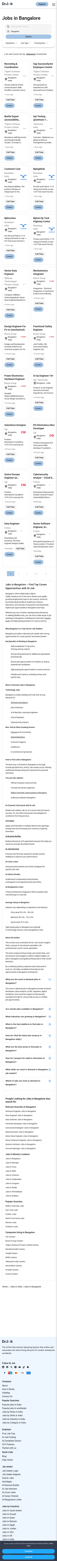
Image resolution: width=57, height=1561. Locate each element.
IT (25, 602)
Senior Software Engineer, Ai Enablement (41, 527)
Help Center (7, 1460)
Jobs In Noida (11, 1187)
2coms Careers (11, 1274)
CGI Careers (10, 1237)
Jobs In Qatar (8, 1517)
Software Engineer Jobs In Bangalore (20, 1111)
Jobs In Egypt (8, 1525)
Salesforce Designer (15, 425)
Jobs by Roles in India (12, 1412)
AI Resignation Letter (12, 1499)
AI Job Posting (9, 1437)
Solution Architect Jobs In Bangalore (20, 1144)
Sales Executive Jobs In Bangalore (19, 1132)
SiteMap (6, 1393)
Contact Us (7, 1396)
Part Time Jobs (11, 1210)
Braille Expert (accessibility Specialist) (11, 119)
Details (9, 106)
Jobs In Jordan (9, 1528)
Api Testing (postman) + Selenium (39, 119)
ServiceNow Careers (13, 1266)
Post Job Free (8, 1433)
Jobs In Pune (10, 1167)
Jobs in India (8, 1539)
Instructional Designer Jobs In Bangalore (22, 1128)
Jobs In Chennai (12, 1175)
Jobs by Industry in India (13, 1419)
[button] (28, 1551)
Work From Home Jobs (14, 1218)
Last (36, 574)
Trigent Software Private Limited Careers (22, 1245)
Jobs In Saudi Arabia (12, 1510)
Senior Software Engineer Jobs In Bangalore (23, 1140)
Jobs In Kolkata (11, 1196)
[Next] (46, 573)
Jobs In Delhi (10, 1171)
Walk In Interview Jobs (14, 1206)
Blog (4, 1456)
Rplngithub (39, 168)
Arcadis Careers (11, 1270)
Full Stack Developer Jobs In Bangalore (21, 1124)
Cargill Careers (11, 1253)
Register (42, 4)
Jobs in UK (7, 1535)
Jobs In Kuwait (9, 1514)
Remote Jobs (10, 1222)
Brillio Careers (11, 1257)
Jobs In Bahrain (9, 1521)
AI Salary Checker (10, 1496)
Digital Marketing (18, 737)
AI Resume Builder (13, 836)
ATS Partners (8, 1444)
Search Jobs (8, 1478)
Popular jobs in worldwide (14, 1408)
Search (28, 37)
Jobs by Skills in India (12, 1415)
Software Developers (19, 702)
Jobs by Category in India (14, 1422)
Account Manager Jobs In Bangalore (20, 1148)
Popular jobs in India (11, 1404)
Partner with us (9, 1448)
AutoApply (7, 1481)
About (5, 1385)
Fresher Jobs (10, 1214)
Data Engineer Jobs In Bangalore (18, 1115)
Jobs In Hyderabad (13, 1179)
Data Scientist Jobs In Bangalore (18, 1119)
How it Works (8, 1389)
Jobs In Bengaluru (12, 1159)
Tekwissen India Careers (15, 1261)
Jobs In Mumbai (12, 1163)
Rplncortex (10, 218)
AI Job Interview (12, 849)
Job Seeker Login (10, 1471)
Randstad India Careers (15, 1249)
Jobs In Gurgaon (12, 1183)
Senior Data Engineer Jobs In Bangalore (21, 1136)
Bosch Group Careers (14, 1241)
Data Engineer (11, 523)
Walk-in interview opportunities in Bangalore (29, 793)
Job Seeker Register (11, 1474)
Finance (14, 732)
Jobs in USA (8, 1532)
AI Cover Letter (9, 1492)
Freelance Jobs (11, 1227)
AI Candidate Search (11, 1441)
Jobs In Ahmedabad (13, 1192)
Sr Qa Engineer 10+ (43, 375)
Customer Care (12, 168)
